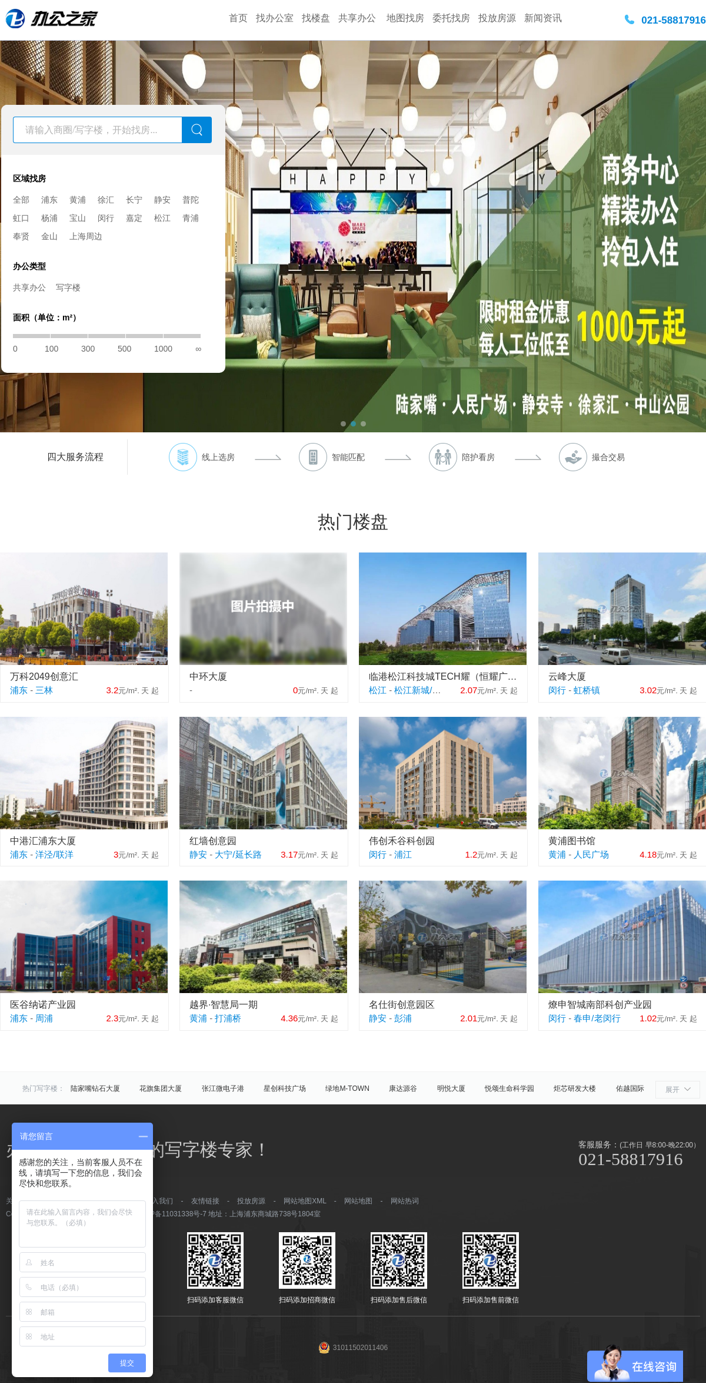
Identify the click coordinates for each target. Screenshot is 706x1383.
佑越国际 (630, 1088)
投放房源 (497, 18)
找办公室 (275, 18)
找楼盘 (316, 18)
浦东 (49, 199)
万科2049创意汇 (44, 676)
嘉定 (134, 218)
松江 (162, 218)
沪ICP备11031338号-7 (171, 1214)
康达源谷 (403, 1088)
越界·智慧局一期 (223, 1005)
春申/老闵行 (597, 1018)
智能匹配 (348, 457)
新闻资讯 (543, 18)
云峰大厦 (567, 676)
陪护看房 (478, 457)
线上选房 (218, 457)
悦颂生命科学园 (509, 1088)
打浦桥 (228, 1018)
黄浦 (77, 199)
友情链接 (205, 1201)
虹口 (21, 218)
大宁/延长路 (238, 854)
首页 (238, 18)
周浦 (44, 1018)
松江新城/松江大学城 (435, 690)
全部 (21, 199)
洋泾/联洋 (54, 854)
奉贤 (21, 236)
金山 (49, 236)
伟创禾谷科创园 (402, 841)
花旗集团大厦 (160, 1088)
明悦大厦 (451, 1088)
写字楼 (68, 287)
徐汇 (106, 199)
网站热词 (405, 1201)
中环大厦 (208, 676)
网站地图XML (305, 1201)
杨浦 (49, 218)
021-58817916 (673, 20)
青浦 (190, 218)
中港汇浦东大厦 (43, 841)
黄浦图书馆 (571, 841)
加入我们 (159, 1201)
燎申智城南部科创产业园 (600, 1005)
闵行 (106, 218)
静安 (162, 199)
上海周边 (85, 236)
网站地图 (358, 1201)
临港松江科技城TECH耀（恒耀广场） (443, 676)
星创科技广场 (285, 1088)
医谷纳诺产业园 (43, 1005)
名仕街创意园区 (402, 1005)
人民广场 (591, 854)
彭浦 (403, 1018)
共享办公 (358, 18)
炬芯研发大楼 (575, 1088)
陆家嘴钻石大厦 (95, 1088)
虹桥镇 (587, 690)
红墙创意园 (213, 841)
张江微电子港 (223, 1088)
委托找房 (451, 18)
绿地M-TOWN (347, 1088)
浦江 (403, 854)
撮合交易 (608, 457)
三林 (44, 690)
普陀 (190, 199)
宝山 (77, 218)
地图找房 (405, 18)
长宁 (134, 199)
